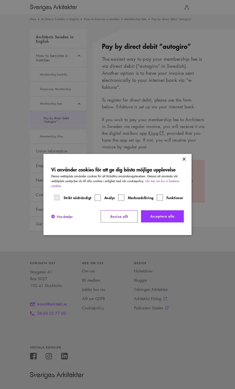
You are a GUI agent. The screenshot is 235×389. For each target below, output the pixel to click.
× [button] (184, 159)
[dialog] (117, 194)
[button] (62, 216)
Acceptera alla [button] (162, 216)
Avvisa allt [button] (119, 216)
